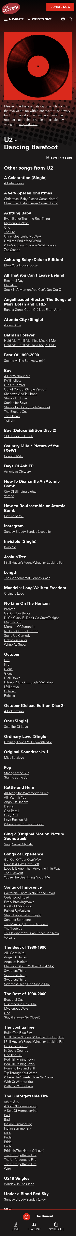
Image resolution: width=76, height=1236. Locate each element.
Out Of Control (14, 385)
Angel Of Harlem (16, 802)
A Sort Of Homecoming (20, 1106)
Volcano (9, 937)
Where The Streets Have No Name (29, 1077)
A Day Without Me (17, 376)
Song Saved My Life (18, 844)
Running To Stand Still (19, 1068)
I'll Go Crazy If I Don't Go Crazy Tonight (31, 618)
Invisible (10, 547)
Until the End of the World (22, 241)
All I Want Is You (15, 797)
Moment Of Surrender (19, 627)
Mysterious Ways (16, 223)
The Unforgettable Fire (20, 1155)
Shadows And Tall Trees (20, 394)
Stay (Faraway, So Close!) (22, 1017)
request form (28, 124)
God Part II (11, 811)
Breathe (9, 609)
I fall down (11, 687)
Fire (7, 660)
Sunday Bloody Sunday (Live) (25, 1199)
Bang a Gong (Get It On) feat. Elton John (32, 310)
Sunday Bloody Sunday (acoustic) (27, 532)
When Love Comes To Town (24, 824)
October (10, 691)
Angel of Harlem (16, 962)
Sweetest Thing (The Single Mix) (27, 984)
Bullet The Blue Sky (18, 1033)
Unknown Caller (15, 640)
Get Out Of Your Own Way (22, 859)
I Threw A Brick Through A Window (29, 682)
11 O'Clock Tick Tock (18, 436)
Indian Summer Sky (18, 1124)
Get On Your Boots (17, 613)
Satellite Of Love (16, 727)
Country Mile (13, 456)
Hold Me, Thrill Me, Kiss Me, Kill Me (30, 341)
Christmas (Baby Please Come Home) (31, 199)
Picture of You (14, 516)
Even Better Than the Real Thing (27, 219)
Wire (7, 1168)
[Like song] (59, 157)
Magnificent (12, 622)
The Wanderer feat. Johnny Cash (27, 578)
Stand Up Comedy (17, 636)
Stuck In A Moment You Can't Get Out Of (33, 290)
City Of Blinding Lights (20, 491)
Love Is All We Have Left (21, 864)
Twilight (9, 420)
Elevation (10, 285)
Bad (7, 1115)
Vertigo (9, 496)
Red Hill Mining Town (19, 1059)
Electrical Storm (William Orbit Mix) (29, 966)
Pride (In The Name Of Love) (24, 1151)
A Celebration (14, 183)
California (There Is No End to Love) (29, 893)
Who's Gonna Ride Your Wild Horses (30, 245)
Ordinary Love (14, 593)
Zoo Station (12, 250)
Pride (8, 1137)
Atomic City (12, 325)
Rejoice (9, 696)
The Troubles (13, 928)
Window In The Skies (19, 1184)
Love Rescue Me (16, 820)
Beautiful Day (14, 281)
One (7, 227)
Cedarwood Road (16, 897)
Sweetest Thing (15, 971)
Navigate (14, 19)
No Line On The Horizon (21, 631)
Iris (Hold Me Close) (18, 906)
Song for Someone (17, 920)
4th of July (11, 1102)
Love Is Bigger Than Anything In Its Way (32, 868)
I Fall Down (12, 678)
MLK (7, 1133)
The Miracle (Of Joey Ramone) (26, 924)
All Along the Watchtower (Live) (26, 793)
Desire (9, 806)
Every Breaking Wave (19, 902)
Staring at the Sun (16, 773)
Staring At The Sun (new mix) (24, 361)
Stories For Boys (16, 398)
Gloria (8, 669)
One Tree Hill (13, 1055)
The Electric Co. (15, 412)
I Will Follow (12, 380)
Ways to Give (40, 19)
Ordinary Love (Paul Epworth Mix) (28, 742)
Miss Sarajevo (14, 758)
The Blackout (13, 873)
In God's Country (16, 1046)
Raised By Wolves (17, 911)
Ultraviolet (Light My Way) (22, 236)
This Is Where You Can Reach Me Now (31, 933)
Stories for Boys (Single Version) (27, 407)
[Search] (70, 19)
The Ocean (12, 416)
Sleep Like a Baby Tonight (22, 915)
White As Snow (15, 644)
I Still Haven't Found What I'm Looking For (34, 562)
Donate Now (60, 7)
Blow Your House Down (21, 265)
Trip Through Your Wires (20, 1073)
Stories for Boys (15, 403)
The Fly (9, 232)
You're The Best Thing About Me (27, 877)
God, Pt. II (11, 815)
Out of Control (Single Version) (25, 389)
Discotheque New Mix (20, 1004)
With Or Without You (18, 1082)
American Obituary (17, 471)
